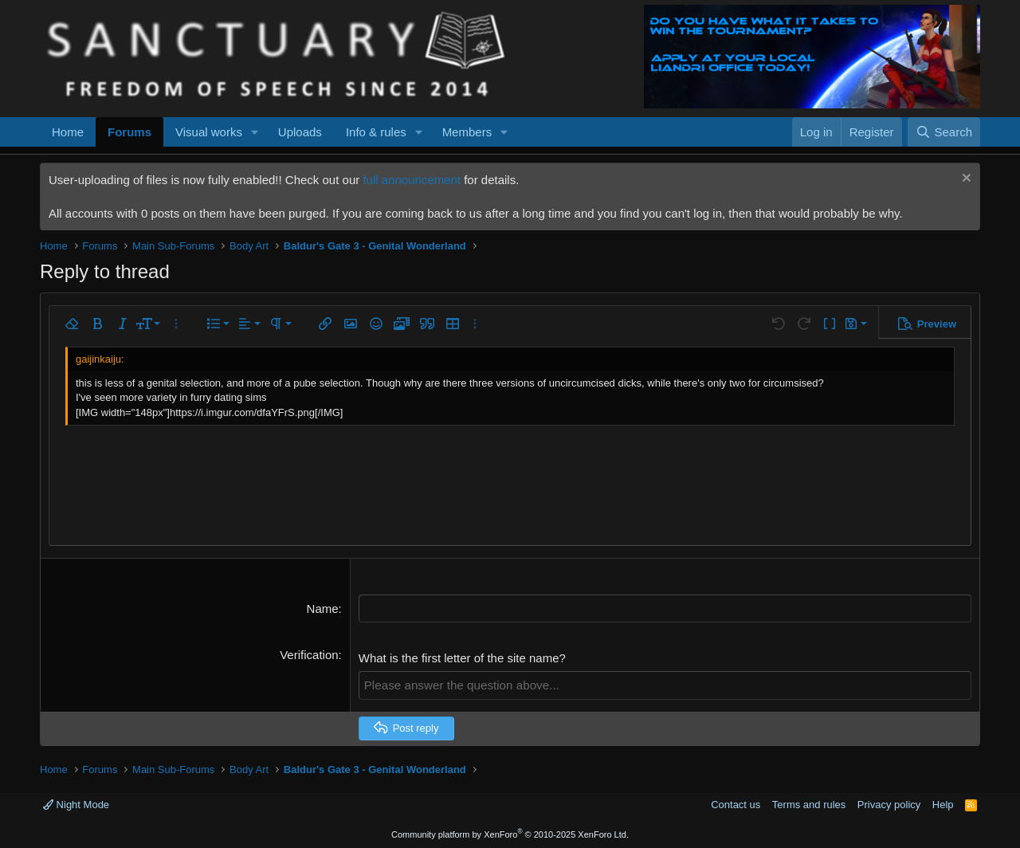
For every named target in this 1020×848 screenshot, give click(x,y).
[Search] (944, 132)
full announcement (412, 179)
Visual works (208, 132)
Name (323, 608)
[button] (255, 132)
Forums (129, 132)
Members (467, 132)
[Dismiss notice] (964, 179)
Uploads (300, 132)
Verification (309, 655)
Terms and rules (808, 805)
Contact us (735, 805)
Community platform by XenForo (510, 833)
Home (68, 132)
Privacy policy (888, 805)
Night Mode (76, 805)
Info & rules (376, 132)
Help (943, 805)
